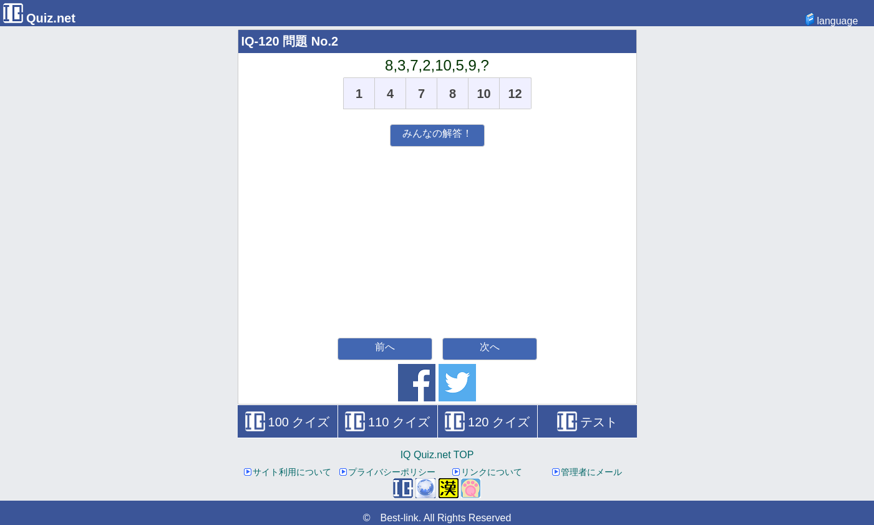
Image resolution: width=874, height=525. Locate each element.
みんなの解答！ (437, 133)
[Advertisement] (437, 240)
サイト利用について (287, 472)
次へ (490, 346)
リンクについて (487, 472)
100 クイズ (287, 422)
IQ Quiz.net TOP (437, 454)
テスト (587, 422)
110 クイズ (387, 422)
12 (515, 94)
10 (483, 94)
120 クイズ (487, 422)
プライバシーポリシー (387, 472)
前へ (385, 346)
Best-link (399, 518)
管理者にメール (587, 472)
